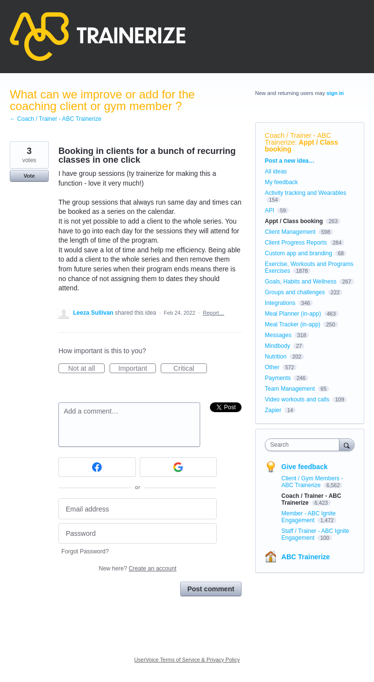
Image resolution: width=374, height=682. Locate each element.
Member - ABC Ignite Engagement (308, 517)
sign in (335, 93)
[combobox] (304, 444)
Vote (29, 176)
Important (137, 368)
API (269, 210)
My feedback (281, 182)
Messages (278, 335)
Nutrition (276, 356)
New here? (137, 568)
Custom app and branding (298, 253)
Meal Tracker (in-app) (292, 324)
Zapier (273, 410)
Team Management (290, 388)
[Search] (347, 444)
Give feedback (304, 467)
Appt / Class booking (301, 145)
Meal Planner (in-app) (293, 313)
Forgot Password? (85, 551)
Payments (278, 378)
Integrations (280, 303)
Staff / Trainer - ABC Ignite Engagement (315, 534)
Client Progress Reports (296, 242)
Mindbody (277, 345)
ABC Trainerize (305, 557)
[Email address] (137, 508)
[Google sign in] (178, 467)
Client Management (290, 231)
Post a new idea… (290, 160)
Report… (213, 313)
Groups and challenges (295, 292)
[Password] (137, 533)
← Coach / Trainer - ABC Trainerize (55, 118)
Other (272, 367)
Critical (190, 368)
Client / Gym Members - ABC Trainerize (312, 482)
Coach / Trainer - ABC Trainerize (298, 139)
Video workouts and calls (297, 399)
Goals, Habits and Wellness (301, 281)
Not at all (86, 368)
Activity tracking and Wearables (305, 192)
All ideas (276, 171)
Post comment (210, 589)
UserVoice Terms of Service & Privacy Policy (187, 660)
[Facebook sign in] (97, 467)
